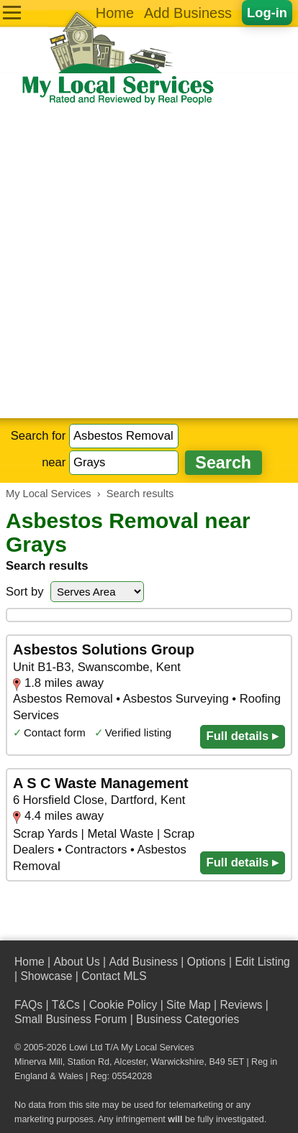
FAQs (28, 1005)
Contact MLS (113, 976)
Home (115, 13)
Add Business (188, 13)
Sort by (25, 591)
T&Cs (66, 1005)
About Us (76, 962)
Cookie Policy (123, 1005)
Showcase (46, 976)
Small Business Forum (70, 1019)
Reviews (241, 1005)
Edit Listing (262, 962)
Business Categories (187, 1019)
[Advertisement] (149, 262)
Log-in (267, 12)
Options (206, 962)
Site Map (188, 1005)
